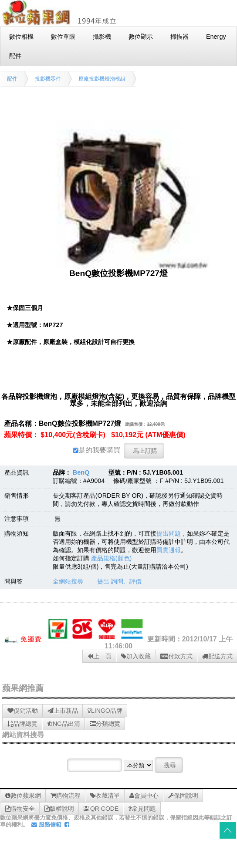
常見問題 (142, 808)
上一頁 (100, 656)
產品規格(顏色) (111, 558)
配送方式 (217, 656)
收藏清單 (105, 795)
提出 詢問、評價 (119, 581)
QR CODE (101, 808)
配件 (12, 79)
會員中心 (144, 795)
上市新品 (62, 710)
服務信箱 (46, 824)
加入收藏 (136, 656)
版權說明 (59, 808)
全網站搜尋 (68, 581)
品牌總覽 (22, 723)
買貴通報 (168, 549)
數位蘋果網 (23, 795)
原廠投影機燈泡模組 (101, 79)
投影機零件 (48, 79)
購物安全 (20, 808)
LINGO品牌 (105, 710)
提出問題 (168, 533)
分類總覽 (105, 723)
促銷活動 (22, 710)
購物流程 (66, 795)
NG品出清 (63, 723)
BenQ (81, 472)
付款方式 (176, 656)
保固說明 (183, 795)
